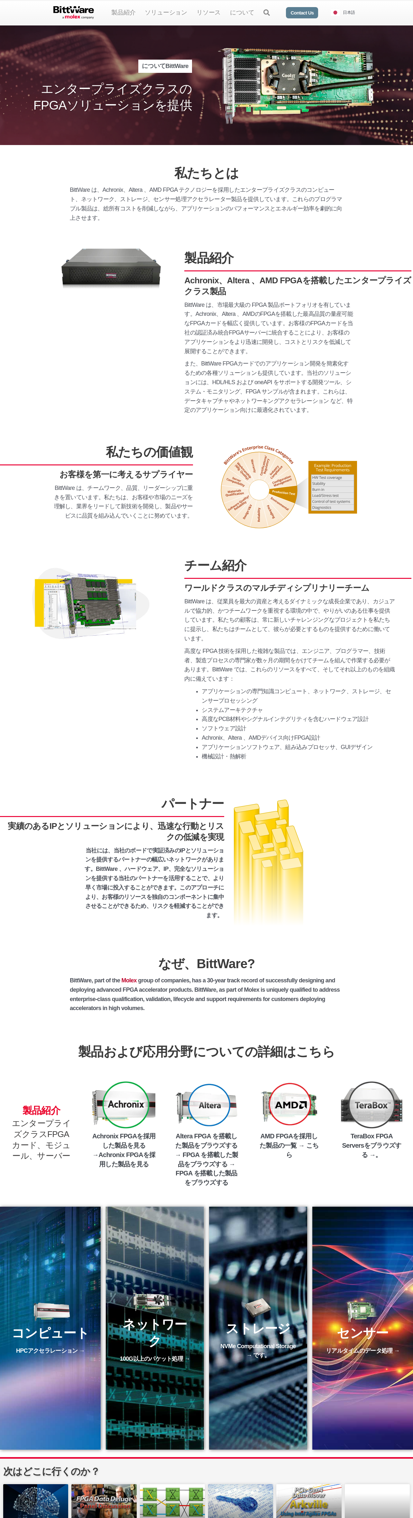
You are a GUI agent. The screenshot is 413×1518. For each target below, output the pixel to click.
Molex (129, 980)
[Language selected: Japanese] (345, 13)
